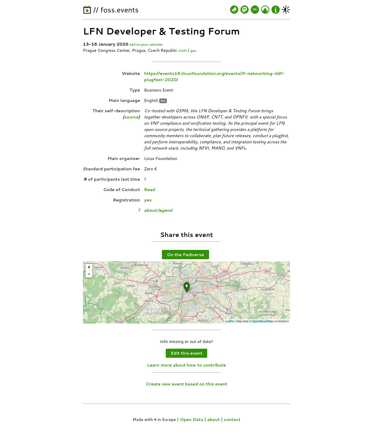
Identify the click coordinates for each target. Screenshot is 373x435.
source (131, 117)
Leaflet (229, 321)
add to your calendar (146, 44)
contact (232, 419)
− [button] (89, 274)
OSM (182, 50)
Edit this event (186, 353)
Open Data (191, 419)
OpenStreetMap (262, 321)
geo (193, 50)
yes (148, 200)
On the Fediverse (185, 254)
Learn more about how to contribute (186, 365)
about (213, 419)
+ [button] (89, 267)
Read (149, 189)
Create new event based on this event (186, 384)
